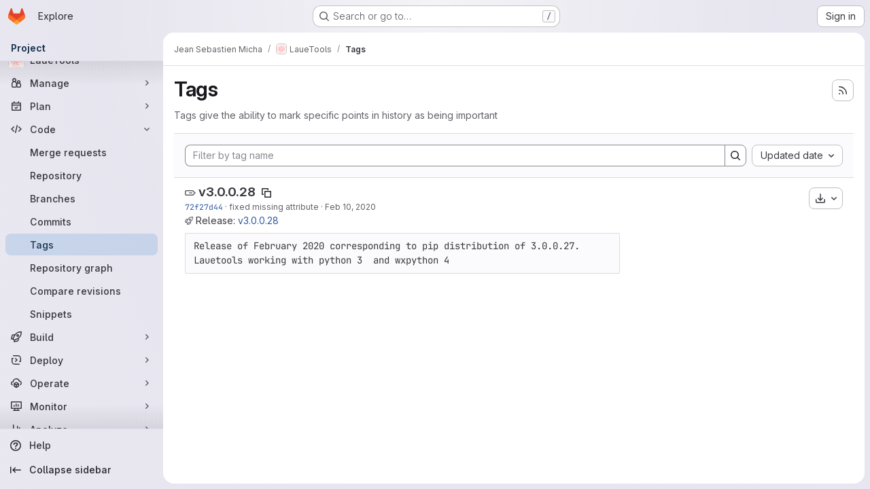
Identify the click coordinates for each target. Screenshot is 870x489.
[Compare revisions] (81, 291)
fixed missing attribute (274, 207)
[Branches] (81, 198)
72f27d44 (204, 207)
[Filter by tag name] (455, 155)
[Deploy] (81, 360)
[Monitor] (81, 406)
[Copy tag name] (266, 193)
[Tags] (81, 244)
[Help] (81, 445)
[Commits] (81, 221)
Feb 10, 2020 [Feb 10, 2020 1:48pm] (350, 207)
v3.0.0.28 (227, 192)
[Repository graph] (81, 267)
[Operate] (81, 383)
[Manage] (81, 83)
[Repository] (81, 175)
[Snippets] (81, 314)
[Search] (735, 155)
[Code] (81, 129)
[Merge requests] (81, 152)
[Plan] (81, 106)
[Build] (81, 337)
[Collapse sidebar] (81, 470)
